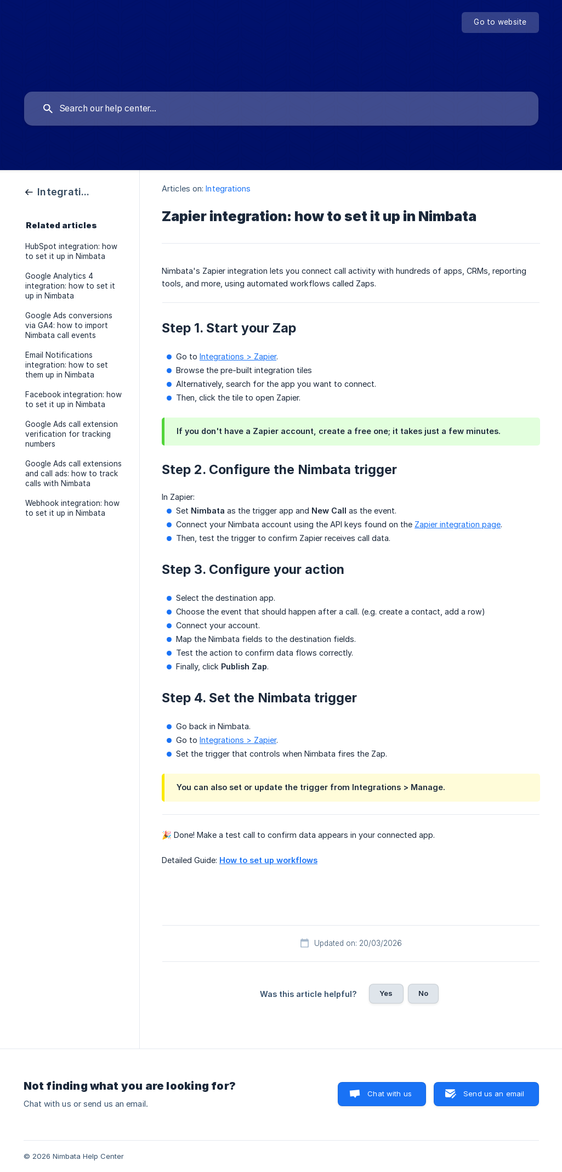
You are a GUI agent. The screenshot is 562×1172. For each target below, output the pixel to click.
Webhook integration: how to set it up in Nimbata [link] (72, 508)
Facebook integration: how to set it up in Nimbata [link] (73, 399)
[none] (500, 22)
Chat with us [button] (389, 1093)
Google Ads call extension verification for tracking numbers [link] (71, 434)
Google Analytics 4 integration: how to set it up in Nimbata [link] (70, 286)
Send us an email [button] (493, 1093)
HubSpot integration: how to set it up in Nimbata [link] (71, 251)
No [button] (423, 993)
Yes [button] (386, 993)
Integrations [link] (228, 188)
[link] (58, 191)
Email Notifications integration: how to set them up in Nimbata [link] (66, 365)
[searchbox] (281, 109)
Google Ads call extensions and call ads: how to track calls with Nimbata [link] (73, 473)
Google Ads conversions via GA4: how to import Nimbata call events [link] (68, 325)
